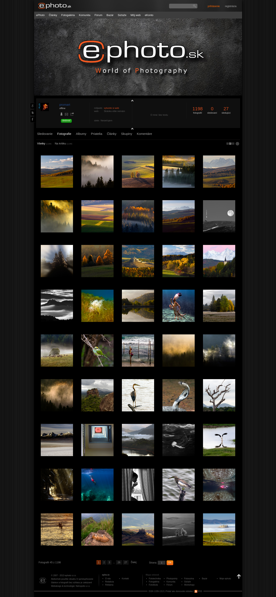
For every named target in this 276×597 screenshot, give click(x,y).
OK (170, 562)
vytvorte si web (111, 108)
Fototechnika (155, 578)
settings (237, 144)
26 (119, 562)
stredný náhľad (233, 144)
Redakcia (109, 582)
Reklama (109, 585)
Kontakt (125, 578)
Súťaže (122, 15)
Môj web (136, 15)
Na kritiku (63, 143)
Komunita (84, 15)
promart (64, 104)
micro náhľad (227, 144)
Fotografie (64, 133)
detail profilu (131, 128)
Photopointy (172, 578)
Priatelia (96, 133)
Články (53, 15)
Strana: (153, 562)
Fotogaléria (68, 15)
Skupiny (126, 133)
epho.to (106, 575)
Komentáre (144, 133)
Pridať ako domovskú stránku (179, 591)
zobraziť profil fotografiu (131, 100)
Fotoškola (153, 585)
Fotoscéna (189, 578)
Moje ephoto (225, 578)
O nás (108, 578)
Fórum (98, 15)
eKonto (149, 15)
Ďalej (133, 562)
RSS (198, 591)
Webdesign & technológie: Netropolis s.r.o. (70, 586)
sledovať (66, 120)
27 (125, 562)
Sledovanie (45, 133)
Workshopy (189, 585)
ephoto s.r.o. (70, 575)
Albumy (81, 133)
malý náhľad (230, 144)
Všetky (44, 143)
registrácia (230, 6)
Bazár (110, 15)
